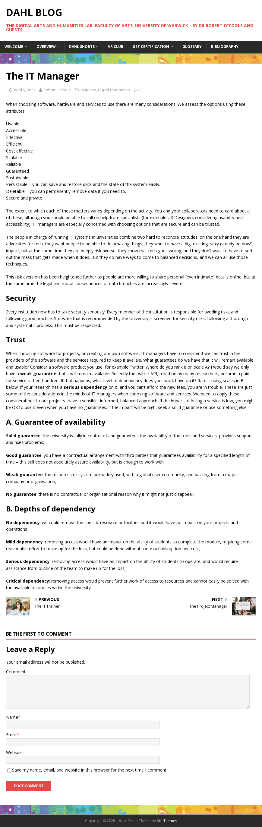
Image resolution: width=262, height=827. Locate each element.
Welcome (14, 46)
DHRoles (88, 90)
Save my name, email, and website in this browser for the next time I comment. (89, 770)
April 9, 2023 (24, 90)
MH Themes (167, 820)
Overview (46, 46)
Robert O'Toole (57, 90)
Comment (16, 671)
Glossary (192, 46)
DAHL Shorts (82, 46)
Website (14, 752)
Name (12, 717)
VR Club (115, 46)
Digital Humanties (114, 90)
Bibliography (224, 46)
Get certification (151, 46)
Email (11, 734)
